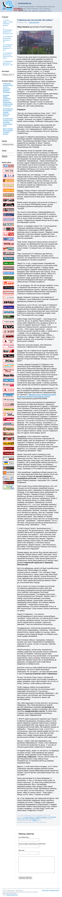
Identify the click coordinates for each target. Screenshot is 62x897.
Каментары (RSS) (54, 890)
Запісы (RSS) (45, 890)
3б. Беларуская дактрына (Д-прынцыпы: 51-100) (7, 47)
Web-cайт (21, 850)
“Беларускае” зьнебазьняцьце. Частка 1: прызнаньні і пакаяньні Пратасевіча (8, 88)
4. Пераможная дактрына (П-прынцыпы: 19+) (8, 63)
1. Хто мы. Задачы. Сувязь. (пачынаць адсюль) (8, 22)
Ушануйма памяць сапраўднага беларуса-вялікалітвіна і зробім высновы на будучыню (8, 100)
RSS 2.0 (35, 820)
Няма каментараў (34, 22)
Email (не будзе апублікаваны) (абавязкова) (32, 843)
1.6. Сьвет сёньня (28, 817)
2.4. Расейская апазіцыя (40, 817)
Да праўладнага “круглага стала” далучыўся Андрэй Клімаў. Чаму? (8, 122)
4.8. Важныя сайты (34, 818)
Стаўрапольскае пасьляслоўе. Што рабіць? (35, 20)
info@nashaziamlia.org (12, 894)
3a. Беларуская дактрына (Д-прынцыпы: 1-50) (7, 39)
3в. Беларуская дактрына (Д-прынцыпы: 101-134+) (8, 55)
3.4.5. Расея (25, 818)
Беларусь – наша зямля (12, 6)
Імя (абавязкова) (24, 837)
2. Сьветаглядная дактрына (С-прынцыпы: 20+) (8, 30)
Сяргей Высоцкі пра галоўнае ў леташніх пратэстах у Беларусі (8, 112)
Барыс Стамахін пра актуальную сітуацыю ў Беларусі (8, 131)
